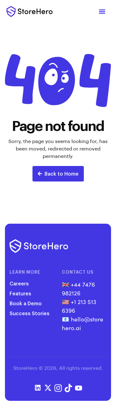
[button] (102, 12)
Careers (19, 283)
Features (20, 293)
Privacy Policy (58, 375)
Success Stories (29, 313)
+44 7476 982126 (78, 288)
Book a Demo (26, 303)
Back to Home (58, 174)
